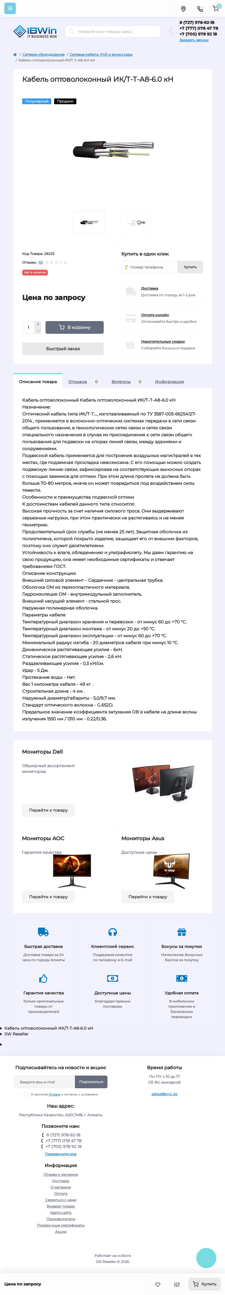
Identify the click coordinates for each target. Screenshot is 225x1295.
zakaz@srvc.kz (164, 1094)
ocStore (124, 1255)
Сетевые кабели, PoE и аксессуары (101, 54)
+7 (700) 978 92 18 (198, 34)
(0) (40, 262)
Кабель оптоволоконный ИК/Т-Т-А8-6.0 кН (48, 1028)
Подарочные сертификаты (60, 1225)
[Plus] (38, 324)
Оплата (54, 1094)
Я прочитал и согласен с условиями (64, 1094)
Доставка (149, 288)
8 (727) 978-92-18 (196, 22)
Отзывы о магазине (61, 1174)
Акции (61, 1231)
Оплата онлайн (155, 315)
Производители (60, 1219)
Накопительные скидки (163, 341)
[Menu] (10, 8)
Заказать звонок (194, 40)
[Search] (71, 31)
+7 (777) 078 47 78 (198, 28)
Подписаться (91, 1082)
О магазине (60, 1187)
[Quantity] (28, 327)
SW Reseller (16, 1034)
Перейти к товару (48, 810)
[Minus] (38, 331)
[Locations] (183, 8)
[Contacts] (200, 8)
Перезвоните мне (60, 1154)
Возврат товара (61, 1206)
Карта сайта (60, 1212)
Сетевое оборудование (43, 54)
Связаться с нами (60, 1200)
